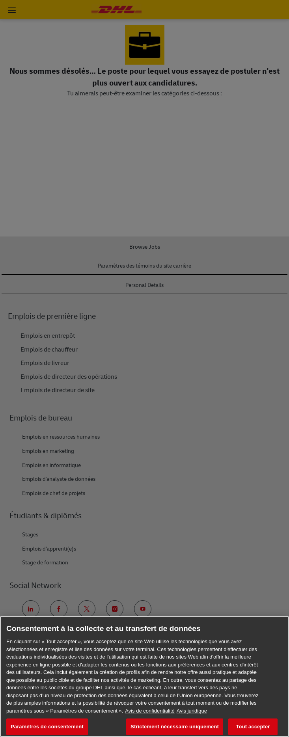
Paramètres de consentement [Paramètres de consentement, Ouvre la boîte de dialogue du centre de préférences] (47, 727)
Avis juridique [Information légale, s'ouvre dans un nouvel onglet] (192, 711)
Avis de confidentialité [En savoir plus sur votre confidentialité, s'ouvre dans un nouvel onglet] (150, 711)
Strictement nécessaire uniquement (175, 727)
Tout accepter (253, 727)
